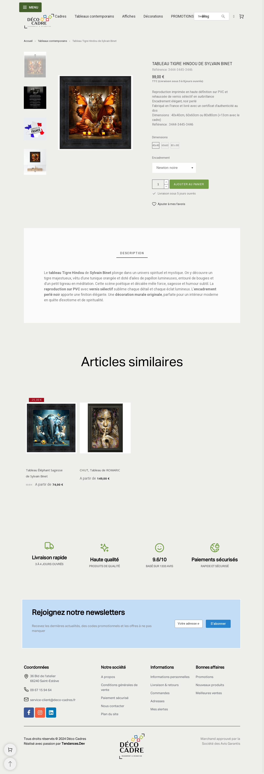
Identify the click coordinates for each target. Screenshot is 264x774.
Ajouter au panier (189, 184)
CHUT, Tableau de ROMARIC (100, 470)
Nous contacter (112, 706)
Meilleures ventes (209, 693)
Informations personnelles (169, 677)
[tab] (132, 253)
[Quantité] (158, 184)
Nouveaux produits (210, 685)
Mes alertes (159, 709)
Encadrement (161, 157)
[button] (168, 204)
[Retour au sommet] (10, 764)
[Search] (223, 16)
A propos (108, 677)
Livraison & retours (164, 685)
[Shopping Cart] (10, 750)
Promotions (204, 677)
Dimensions (160, 137)
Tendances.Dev (73, 743)
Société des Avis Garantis (221, 743)
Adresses (157, 701)
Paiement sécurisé (114, 698)
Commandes (159, 693)
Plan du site (109, 714)
